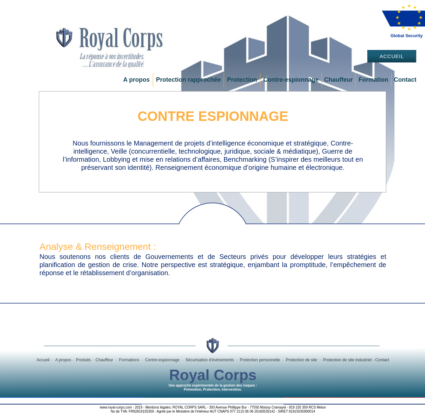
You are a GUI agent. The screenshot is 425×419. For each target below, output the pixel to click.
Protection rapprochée (188, 79)
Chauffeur (338, 79)
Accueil (391, 56)
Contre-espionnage (290, 79)
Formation (373, 79)
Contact (405, 79)
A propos (136, 79)
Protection (242, 79)
